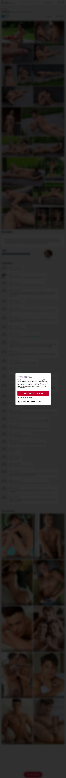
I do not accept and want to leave (26, 397)
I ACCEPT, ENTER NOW (33, 393)
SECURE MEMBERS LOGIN (31, 402)
